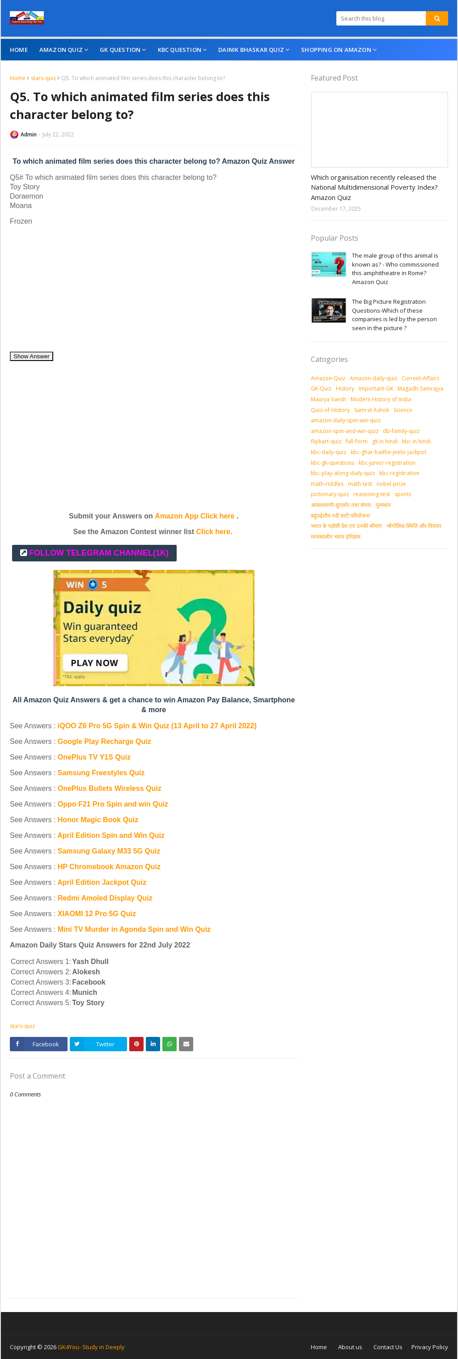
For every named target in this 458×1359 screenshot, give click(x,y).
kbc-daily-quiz (328, 452)
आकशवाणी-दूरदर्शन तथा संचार (341, 505)
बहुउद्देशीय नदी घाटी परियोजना (340, 515)
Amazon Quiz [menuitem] (61, 50)
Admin (29, 134)
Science (403, 410)
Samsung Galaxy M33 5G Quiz (109, 851)
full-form (357, 441)
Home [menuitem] (19, 50)
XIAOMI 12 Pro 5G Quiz (97, 913)
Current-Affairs (420, 378)
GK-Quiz (321, 388)
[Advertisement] (153, 288)
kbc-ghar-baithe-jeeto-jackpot (388, 452)
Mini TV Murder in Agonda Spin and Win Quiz (135, 929)
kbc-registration (399, 473)
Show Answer (31, 356)
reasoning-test (371, 494)
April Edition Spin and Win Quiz (111, 835)
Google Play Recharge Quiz (104, 741)
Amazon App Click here (194, 516)
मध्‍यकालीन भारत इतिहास (335, 536)
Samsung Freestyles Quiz (101, 773)
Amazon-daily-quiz (373, 378)
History (345, 388)
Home (17, 78)
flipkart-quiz (326, 441)
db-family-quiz (401, 431)
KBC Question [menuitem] (179, 50)
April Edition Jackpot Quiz (101, 882)
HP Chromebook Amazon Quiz (109, 867)
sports (402, 494)
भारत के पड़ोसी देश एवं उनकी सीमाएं (346, 526)
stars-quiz (43, 78)
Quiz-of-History (330, 410)
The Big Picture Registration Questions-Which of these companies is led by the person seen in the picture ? (394, 314)
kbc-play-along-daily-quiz (343, 473)
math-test (360, 484)
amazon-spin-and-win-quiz (344, 431)
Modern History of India (381, 399)
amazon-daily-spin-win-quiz (346, 420)
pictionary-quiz (330, 494)
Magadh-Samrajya (420, 388)
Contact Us (388, 1347)
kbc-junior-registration (387, 463)
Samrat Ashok (371, 410)
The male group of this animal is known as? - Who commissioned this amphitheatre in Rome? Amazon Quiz (395, 268)
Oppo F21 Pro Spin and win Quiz (114, 804)
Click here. (214, 531)
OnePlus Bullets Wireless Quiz (109, 788)
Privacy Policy (429, 1347)
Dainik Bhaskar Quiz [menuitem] (251, 50)
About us (350, 1347)
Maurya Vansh (328, 399)
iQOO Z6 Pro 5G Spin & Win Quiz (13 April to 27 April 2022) (157, 726)
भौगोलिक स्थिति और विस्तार (413, 526)
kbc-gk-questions (332, 463)
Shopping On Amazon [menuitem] (336, 50)
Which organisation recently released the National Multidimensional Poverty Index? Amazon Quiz (374, 187)
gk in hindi (385, 441)
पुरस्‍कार (383, 505)
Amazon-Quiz (328, 378)
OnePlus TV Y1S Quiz (94, 757)
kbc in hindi (416, 441)
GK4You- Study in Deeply (91, 1347)
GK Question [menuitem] (120, 50)
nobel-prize (391, 484)
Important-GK (376, 388)
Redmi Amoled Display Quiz (105, 898)
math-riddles (327, 484)
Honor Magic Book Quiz (98, 820)
